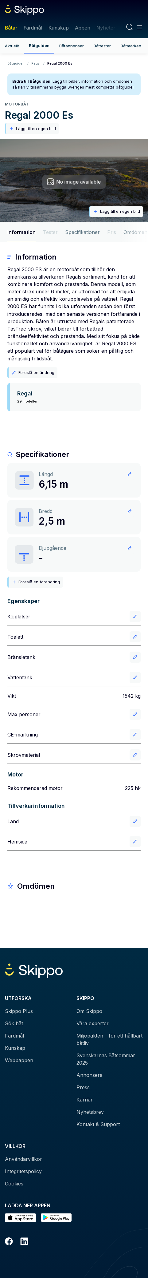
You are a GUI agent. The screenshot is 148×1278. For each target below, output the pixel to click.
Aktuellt (12, 45)
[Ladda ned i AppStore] (20, 1217)
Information (21, 232)
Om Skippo (89, 1011)
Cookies (14, 1184)
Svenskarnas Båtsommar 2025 (105, 1059)
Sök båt (14, 1023)
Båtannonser (71, 45)
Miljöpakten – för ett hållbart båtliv (109, 1039)
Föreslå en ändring (33, 372)
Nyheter (105, 28)
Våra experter (92, 1023)
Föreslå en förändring (36, 582)
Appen (82, 28)
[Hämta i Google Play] (56, 1217)
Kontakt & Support (98, 1124)
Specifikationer (82, 232)
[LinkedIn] (24, 1242)
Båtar (11, 28)
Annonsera (89, 1075)
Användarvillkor (23, 1159)
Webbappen (19, 1060)
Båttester (102, 45)
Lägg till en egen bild (32, 128)
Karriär (84, 1100)
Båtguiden (39, 45)
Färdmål (32, 28)
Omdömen (135, 232)
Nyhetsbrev (90, 1112)
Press (83, 1087)
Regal (36, 63)
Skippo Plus (19, 1011)
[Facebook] (9, 1242)
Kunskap (59, 28)
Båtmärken (131, 45)
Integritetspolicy (23, 1171)
